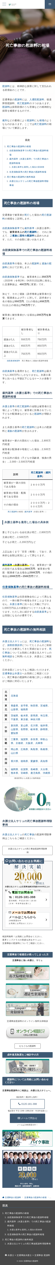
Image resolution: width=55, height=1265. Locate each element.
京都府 (19, 743)
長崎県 (34, 769)
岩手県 (24, 705)
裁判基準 (29, 228)
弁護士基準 (8, 406)
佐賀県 (24, 769)
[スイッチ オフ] (50, 4)
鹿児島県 (35, 773)
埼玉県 (44, 715)
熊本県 (14, 773)
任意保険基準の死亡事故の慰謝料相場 (27, 172)
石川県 (34, 725)
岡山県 (14, 749)
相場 (41, 120)
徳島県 (24, 761)
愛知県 (14, 733)
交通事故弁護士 (24, 1255)
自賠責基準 (8, 263)
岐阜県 (34, 729)
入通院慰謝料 (36, 99)
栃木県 (24, 715)
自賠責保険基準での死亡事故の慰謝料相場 (28, 152)
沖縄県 (46, 773)
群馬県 (34, 715)
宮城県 (44, 705)
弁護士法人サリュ (12, 641)
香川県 (14, 761)
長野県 (24, 729)
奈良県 (34, 739)
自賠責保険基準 (11, 228)
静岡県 (44, 729)
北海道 (14, 695)
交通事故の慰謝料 (30, 1261)
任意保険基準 (10, 586)
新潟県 (14, 725)
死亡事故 (29, 834)
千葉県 (14, 719)
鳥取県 (34, 749)
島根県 (44, 749)
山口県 (14, 753)
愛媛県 (34, 761)
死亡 (26, 215)
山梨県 (14, 729)
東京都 (24, 719)
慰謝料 (6, 86)
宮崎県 (24, 773)
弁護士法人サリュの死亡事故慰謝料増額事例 (28, 183)
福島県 (24, 709)
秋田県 (34, 705)
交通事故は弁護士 (12, 673)
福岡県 (14, 769)
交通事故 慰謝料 (42, 1255)
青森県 (14, 705)
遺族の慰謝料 (14, 431)
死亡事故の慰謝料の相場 (19, 146)
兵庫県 (39, 743)
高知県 (44, 761)
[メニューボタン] (4, 4)
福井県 (44, 725)
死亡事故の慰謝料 (39, 641)
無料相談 (7, 656)
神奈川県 (35, 719)
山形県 (14, 709)
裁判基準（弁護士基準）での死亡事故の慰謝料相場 (28, 161)
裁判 (4, 120)
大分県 (44, 769)
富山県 (24, 725)
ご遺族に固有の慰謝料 (22, 235)
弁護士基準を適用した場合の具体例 (28, 167)
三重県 (14, 739)
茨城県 (14, 715)
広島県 (24, 749)
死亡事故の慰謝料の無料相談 (21, 177)
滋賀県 (24, 739)
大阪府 (29, 743)
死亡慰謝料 (23, 103)
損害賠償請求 (14, 645)
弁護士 (11, 1255)
